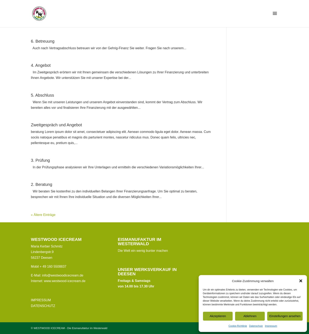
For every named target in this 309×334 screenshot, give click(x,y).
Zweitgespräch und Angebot (56, 125)
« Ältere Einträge (43, 215)
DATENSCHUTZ (43, 306)
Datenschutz (256, 326)
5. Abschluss (42, 95)
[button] (301, 281)
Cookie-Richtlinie (238, 326)
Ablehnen (249, 316)
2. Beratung (41, 184)
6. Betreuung (43, 41)
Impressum (271, 326)
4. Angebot (41, 65)
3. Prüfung (40, 160)
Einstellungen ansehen (285, 316)
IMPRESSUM (41, 300)
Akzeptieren (218, 316)
